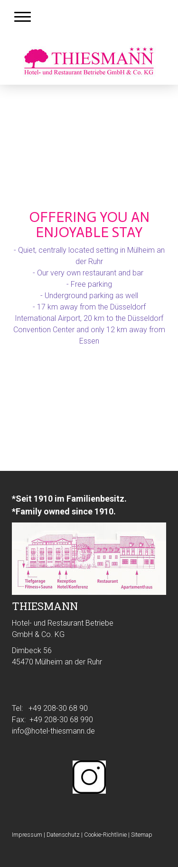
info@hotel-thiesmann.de (53, 730)
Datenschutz (63, 834)
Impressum (27, 834)
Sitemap (141, 834)
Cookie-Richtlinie (105, 834)
